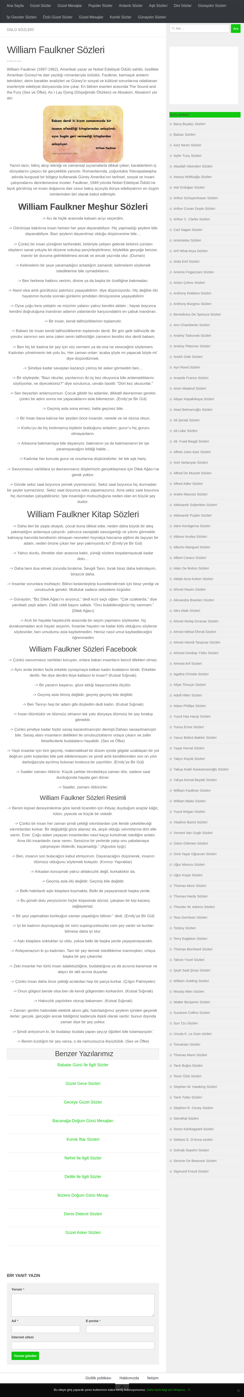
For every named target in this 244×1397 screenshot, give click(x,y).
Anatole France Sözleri (191, 378)
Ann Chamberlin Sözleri (192, 325)
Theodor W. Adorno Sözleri (194, 907)
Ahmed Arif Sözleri (188, 663)
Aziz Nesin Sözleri (187, 145)
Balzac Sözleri (184, 134)
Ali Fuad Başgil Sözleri (191, 441)
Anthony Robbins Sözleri (192, 293)
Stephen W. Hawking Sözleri (195, 1087)
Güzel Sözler (40, 6)
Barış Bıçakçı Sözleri (189, 124)
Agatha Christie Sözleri (191, 674)
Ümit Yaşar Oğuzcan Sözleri (195, 854)
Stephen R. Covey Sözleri (193, 1108)
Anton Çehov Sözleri (189, 283)
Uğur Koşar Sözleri (188, 875)
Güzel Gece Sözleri (83, 1083)
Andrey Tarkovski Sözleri (192, 335)
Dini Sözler (182, 6)
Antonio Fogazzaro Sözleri (194, 272)
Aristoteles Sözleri (187, 240)
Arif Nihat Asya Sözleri (191, 251)
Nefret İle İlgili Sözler (83, 1158)
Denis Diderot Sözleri (83, 1214)
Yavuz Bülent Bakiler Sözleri (195, 737)
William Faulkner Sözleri (192, 790)
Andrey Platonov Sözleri (192, 346)
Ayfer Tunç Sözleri (187, 156)
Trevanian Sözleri (187, 1044)
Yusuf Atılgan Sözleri (189, 811)
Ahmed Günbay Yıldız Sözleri (196, 653)
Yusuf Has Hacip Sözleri (192, 716)
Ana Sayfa (15, 6)
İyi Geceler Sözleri (21, 17)
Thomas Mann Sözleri (190, 1055)
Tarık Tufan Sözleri (188, 1097)
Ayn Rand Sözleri (187, 367)
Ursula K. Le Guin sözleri (193, 1034)
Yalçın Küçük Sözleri (189, 759)
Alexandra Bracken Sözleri (194, 600)
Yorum (17, 1289)
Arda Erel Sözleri (186, 261)
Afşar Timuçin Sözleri (190, 685)
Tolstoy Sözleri (185, 928)
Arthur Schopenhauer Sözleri (196, 198)
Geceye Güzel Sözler (82, 1102)
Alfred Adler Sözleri (188, 484)
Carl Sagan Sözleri (188, 230)
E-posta (93, 1321)
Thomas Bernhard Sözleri (193, 949)
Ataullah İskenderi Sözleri (193, 166)
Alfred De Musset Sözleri (192, 473)
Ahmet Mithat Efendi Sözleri (195, 632)
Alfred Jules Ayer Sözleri (192, 452)
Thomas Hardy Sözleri (191, 896)
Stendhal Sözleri (186, 1118)
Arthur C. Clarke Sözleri (192, 219)
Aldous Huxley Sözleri (190, 536)
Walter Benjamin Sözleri (192, 1002)
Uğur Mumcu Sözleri (189, 864)
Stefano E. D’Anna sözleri (193, 1139)
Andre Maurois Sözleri (191, 494)
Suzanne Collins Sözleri (192, 1013)
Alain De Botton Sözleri (191, 568)
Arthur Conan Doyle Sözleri (194, 208)
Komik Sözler (120, 17)
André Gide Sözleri (188, 357)
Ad (14, 1321)
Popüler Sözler (100, 6)
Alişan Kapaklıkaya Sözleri (194, 399)
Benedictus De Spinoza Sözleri (197, 314)
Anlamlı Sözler (131, 6)
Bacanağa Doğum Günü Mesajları (83, 1120)
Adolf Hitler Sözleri (188, 695)
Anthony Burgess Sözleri (192, 304)
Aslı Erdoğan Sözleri (189, 187)
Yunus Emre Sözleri (189, 727)
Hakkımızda (129, 1378)
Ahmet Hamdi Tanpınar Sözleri (197, 642)
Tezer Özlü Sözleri (188, 1076)
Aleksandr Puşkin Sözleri (193, 515)
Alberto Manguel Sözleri (192, 547)
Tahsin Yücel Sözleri (189, 960)
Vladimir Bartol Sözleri (191, 822)
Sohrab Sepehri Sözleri (191, 1150)
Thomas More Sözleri (190, 886)
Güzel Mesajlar (69, 6)
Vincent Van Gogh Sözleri (193, 833)
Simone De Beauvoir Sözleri (195, 1161)
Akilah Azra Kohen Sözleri (193, 579)
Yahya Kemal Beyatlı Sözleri (195, 780)
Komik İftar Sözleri (83, 1139)
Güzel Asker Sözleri (83, 1232)
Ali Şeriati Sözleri (186, 420)
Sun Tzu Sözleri (186, 1023)
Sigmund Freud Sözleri (191, 1171)
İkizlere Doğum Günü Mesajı (83, 1195)
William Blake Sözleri (190, 801)
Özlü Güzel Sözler (58, 17)
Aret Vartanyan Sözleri (191, 462)
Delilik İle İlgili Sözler (83, 1176)
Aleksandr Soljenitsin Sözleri (195, 505)
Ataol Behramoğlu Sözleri (193, 409)
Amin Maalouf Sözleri (190, 388)
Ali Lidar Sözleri (185, 431)
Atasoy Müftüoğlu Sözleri (193, 177)
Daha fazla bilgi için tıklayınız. (166, 1389)
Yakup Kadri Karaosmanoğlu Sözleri (201, 769)
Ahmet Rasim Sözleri (190, 589)
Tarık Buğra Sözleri (188, 1065)
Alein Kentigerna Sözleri (192, 526)
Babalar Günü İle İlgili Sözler (83, 1065)
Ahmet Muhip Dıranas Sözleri (196, 621)
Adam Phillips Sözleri (190, 706)
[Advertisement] (203, 75)
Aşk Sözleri (158, 6)
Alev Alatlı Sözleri (187, 610)
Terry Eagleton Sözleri (190, 938)
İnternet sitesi (22, 1337)
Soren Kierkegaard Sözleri (194, 1129)
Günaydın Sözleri (212, 6)
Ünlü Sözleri (20, 30)
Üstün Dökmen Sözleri (191, 843)
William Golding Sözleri (191, 981)
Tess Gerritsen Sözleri (190, 917)
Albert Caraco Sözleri (190, 558)
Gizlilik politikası (98, 1378)
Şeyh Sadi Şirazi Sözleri (192, 970)
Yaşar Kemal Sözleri (189, 748)
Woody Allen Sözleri (189, 991)
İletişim (153, 1378)
